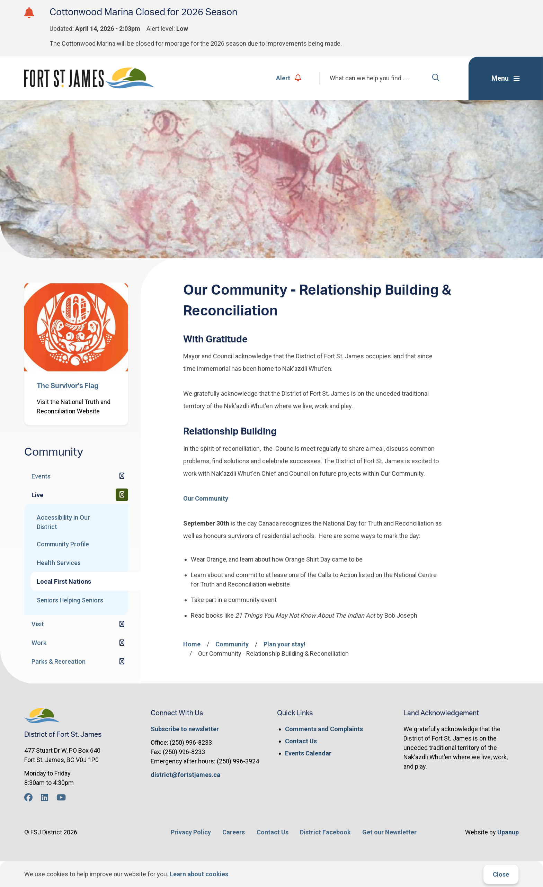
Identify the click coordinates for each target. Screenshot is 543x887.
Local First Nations (64, 581)
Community (232, 644)
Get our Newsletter (389, 832)
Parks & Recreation (59, 661)
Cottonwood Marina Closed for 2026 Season (143, 12)
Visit (38, 624)
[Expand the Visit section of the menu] (122, 624)
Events (41, 476)
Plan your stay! (284, 644)
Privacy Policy (191, 832)
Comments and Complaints (324, 729)
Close (501, 874)
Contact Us (301, 741)
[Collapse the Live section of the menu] (122, 495)
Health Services (59, 562)
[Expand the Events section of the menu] (122, 476)
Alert (288, 78)
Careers (233, 832)
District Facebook (325, 832)
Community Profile (63, 544)
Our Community (205, 498)
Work (39, 642)
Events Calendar (308, 753)
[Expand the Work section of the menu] (122, 643)
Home (192, 644)
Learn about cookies (199, 874)
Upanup (508, 832)
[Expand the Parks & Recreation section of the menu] (122, 661)
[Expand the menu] (505, 78)
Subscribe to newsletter (185, 729)
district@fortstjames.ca (185, 774)
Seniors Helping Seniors (70, 600)
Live (37, 495)
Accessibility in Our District (63, 522)
